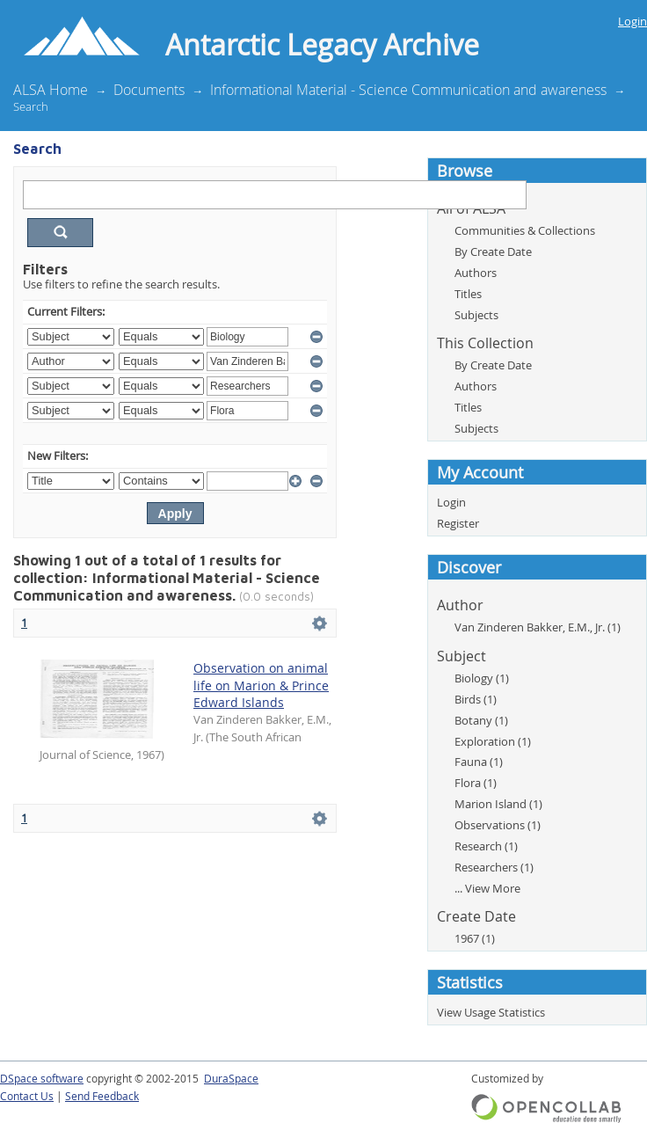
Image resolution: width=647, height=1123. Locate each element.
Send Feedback (102, 1096)
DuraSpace (231, 1078)
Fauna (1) (478, 761)
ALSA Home (50, 89)
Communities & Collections (524, 230)
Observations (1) (497, 825)
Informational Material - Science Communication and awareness (408, 89)
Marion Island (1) (498, 804)
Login (632, 21)
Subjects (476, 315)
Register (458, 523)
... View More (487, 888)
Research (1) (486, 846)
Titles (468, 294)
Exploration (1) (492, 741)
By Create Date (493, 251)
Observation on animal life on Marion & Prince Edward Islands (261, 685)
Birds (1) (475, 699)
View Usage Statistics (491, 1012)
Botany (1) (481, 720)
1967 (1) (474, 938)
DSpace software (42, 1078)
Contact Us (27, 1096)
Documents (149, 89)
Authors (475, 273)
